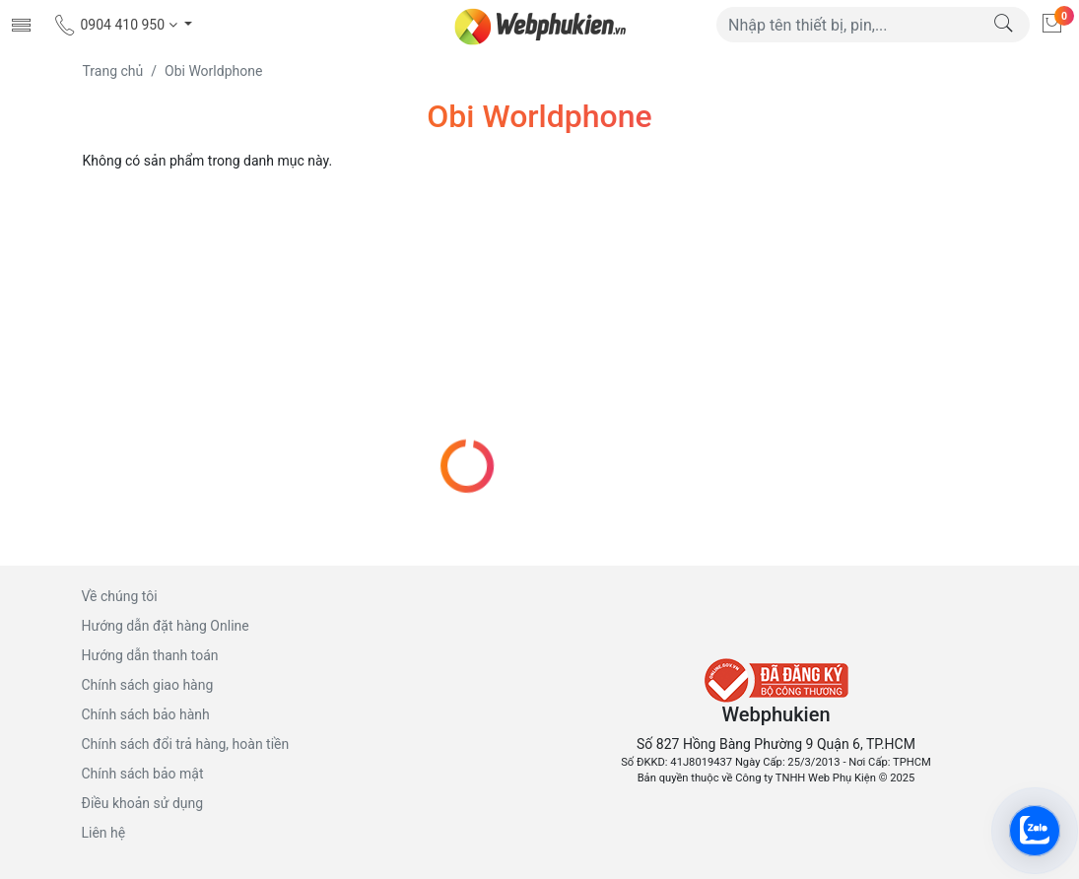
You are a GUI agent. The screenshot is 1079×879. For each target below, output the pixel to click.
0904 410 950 (116, 25)
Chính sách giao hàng (148, 685)
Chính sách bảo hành (146, 714)
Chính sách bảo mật (143, 773)
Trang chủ (113, 71)
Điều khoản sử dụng (143, 803)
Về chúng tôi (120, 596)
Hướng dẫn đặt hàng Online (165, 626)
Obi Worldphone (213, 71)
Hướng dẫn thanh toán (150, 655)
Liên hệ (104, 833)
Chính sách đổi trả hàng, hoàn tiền (186, 744)
